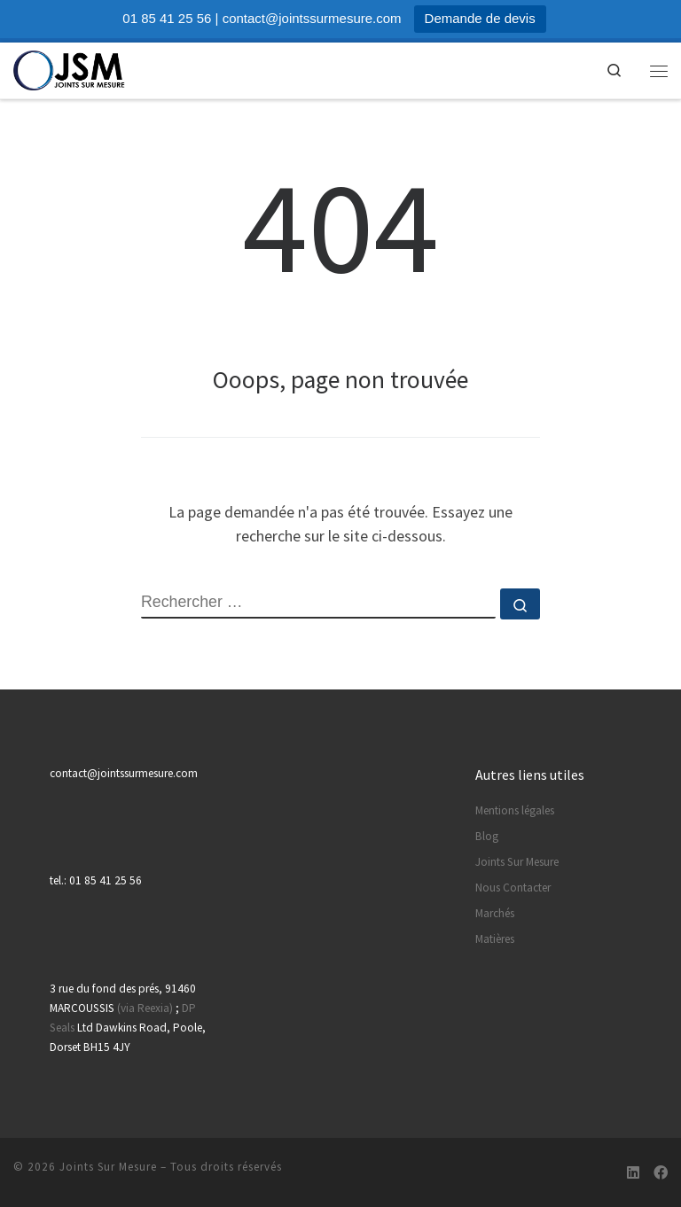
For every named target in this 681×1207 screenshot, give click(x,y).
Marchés (494, 913)
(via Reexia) (145, 1008)
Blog (486, 836)
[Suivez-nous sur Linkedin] (633, 1173)
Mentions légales (514, 810)
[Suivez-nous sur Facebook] (661, 1173)
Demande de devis (480, 18)
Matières (494, 938)
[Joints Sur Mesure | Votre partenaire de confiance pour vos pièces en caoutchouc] (70, 68)
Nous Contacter (513, 887)
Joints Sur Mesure (517, 861)
